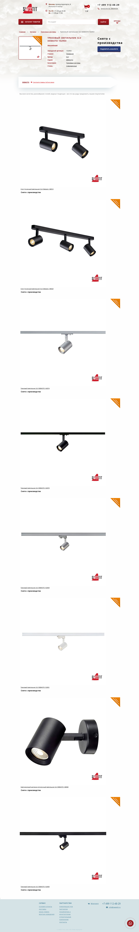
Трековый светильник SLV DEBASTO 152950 (35, 887)
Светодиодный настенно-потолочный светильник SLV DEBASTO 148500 (44, 787)
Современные (71, 66)
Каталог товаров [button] (32, 22)
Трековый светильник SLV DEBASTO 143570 (35, 488)
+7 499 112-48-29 (108, 4)
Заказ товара (44, 912)
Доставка (42, 909)
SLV (67, 57)
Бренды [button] (117, 21)
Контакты (63, 922)
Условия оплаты (45, 906)
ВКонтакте (95, 904)
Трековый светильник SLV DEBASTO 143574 (35, 388)
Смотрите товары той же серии (43, 82)
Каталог (33, 32)
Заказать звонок (109, 8)
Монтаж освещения (46, 914)
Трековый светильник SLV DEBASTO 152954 (35, 588)
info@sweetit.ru (115, 907)
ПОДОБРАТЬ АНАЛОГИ (109, 49)
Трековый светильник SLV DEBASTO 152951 (35, 687)
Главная (22, 32)
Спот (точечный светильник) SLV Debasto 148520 (37, 289)
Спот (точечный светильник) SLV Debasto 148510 (37, 189)
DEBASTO (69, 60)
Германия (70, 54)
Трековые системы (48, 32)
